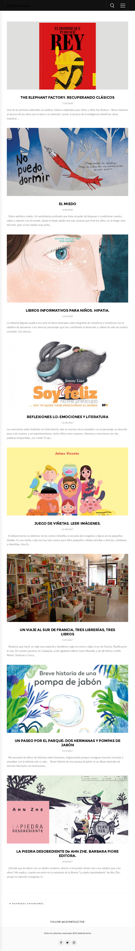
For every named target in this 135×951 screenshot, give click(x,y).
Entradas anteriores (28, 904)
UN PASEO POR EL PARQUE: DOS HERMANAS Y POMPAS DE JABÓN (67, 743)
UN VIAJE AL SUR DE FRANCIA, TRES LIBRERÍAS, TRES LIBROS (67, 632)
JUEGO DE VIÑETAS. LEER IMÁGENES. (67, 523)
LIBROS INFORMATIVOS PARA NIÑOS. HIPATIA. (67, 310)
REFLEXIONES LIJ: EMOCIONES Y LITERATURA (67, 417)
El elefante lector (83, 933)
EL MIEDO (67, 204)
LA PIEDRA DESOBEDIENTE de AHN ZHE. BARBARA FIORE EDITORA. (67, 853)
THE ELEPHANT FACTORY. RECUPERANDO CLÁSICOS (67, 97)
